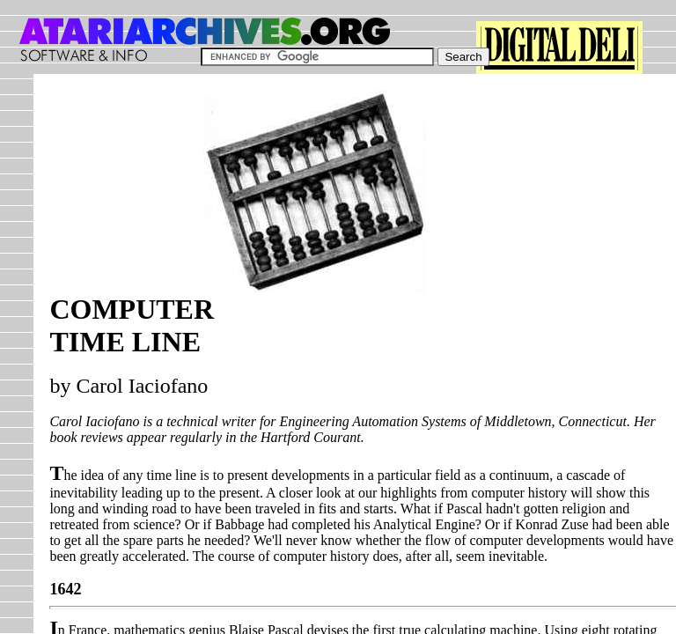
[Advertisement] (550, 200)
